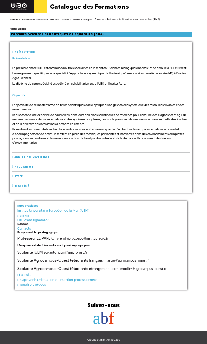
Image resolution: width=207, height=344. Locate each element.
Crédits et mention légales (103, 339)
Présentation (24, 52)
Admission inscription (31, 157)
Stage (18, 176)
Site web (24, 215)
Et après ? (21, 186)
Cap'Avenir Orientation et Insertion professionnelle (58, 280)
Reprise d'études (33, 285)
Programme (23, 167)
